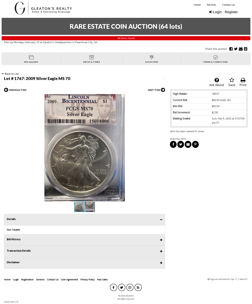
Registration (27, 279)
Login (215, 12)
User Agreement (69, 279)
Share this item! (178, 138)
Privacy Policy (87, 279)
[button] (162, 97)
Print (243, 82)
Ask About (216, 82)
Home (197, 4)
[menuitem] (197, 5)
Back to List (10, 73)
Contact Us (228, 4)
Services (211, 4)
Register (231, 12)
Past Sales (102, 279)
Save (231, 82)
